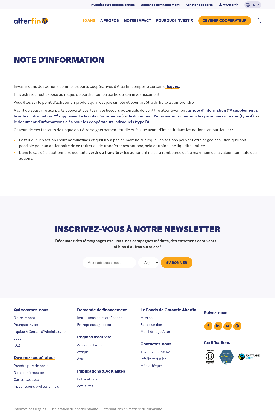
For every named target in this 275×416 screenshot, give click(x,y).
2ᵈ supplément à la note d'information (88, 116)
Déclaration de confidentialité (74, 409)
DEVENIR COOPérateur (225, 20)
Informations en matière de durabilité (132, 409)
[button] (252, 4)
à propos (109, 20)
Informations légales (30, 409)
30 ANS (88, 20)
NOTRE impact (137, 20)
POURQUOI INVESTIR (174, 20)
